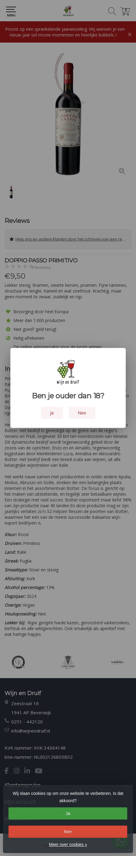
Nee (68, 831)
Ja (68, 813)
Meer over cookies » (68, 844)
